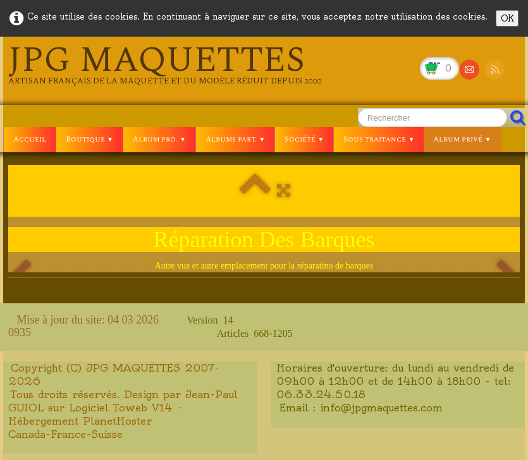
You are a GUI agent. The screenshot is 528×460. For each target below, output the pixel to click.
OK (507, 18)
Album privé (462, 139)
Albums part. (235, 139)
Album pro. (159, 139)
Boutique (89, 139)
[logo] (165, 64)
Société (304, 139)
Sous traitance (378, 139)
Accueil (29, 139)
